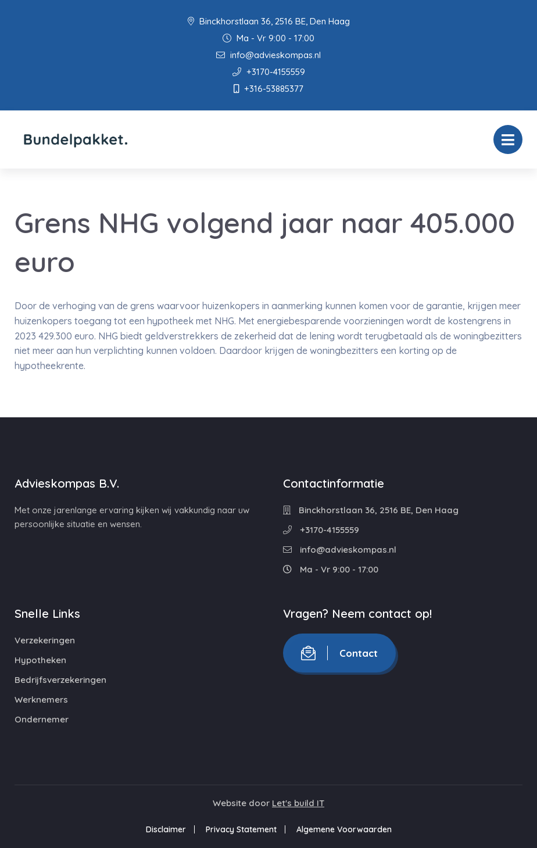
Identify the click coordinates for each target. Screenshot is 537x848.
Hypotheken (40, 659)
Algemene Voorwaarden (344, 829)
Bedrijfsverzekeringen (60, 679)
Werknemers (41, 699)
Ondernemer (42, 719)
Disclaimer (166, 829)
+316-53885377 (268, 88)
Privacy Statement (241, 829)
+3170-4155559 (268, 71)
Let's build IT (298, 802)
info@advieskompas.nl (268, 54)
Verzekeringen (45, 640)
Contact (339, 653)
